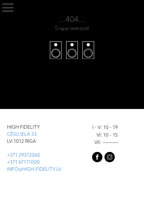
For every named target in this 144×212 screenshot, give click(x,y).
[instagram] (109, 158)
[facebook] (97, 158)
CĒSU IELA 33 (22, 134)
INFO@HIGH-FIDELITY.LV (34, 169)
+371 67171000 (23, 162)
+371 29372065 (23, 155)
